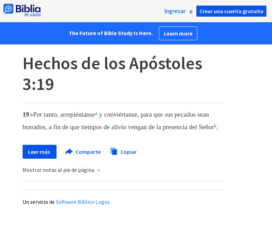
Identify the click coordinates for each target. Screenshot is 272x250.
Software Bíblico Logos (83, 201)
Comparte (83, 151)
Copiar (123, 151)
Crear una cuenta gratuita (231, 11)
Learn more (178, 33)
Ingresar (175, 11)
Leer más (39, 151)
